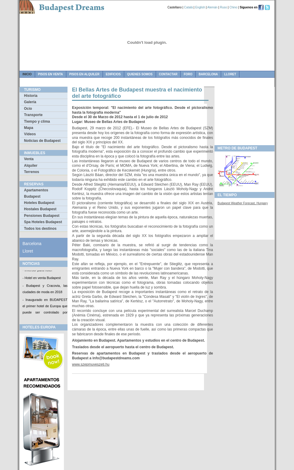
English (200, 7)
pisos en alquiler (84, 74)
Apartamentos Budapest (36, 193)
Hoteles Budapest (39, 203)
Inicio (27, 74)
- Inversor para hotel (37, 270)
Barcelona (208, 74)
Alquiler (31, 165)
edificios (113, 74)
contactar (168, 74)
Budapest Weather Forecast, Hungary (243, 203)
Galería (30, 102)
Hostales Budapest (40, 209)
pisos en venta (50, 74)
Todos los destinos (40, 228)
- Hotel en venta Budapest (41, 278)
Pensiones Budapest (41, 216)
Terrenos (31, 172)
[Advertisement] (245, 114)
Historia (31, 96)
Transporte (33, 115)
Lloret (230, 74)
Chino (233, 7)
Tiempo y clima (37, 121)
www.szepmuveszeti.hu (91, 364)
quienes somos (140, 74)
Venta (29, 159)
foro (188, 74)
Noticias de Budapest (42, 141)
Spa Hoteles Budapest (43, 222)
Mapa (28, 128)
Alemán (212, 7)
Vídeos (30, 134)
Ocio (28, 108)
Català (188, 7)
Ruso (223, 7)
